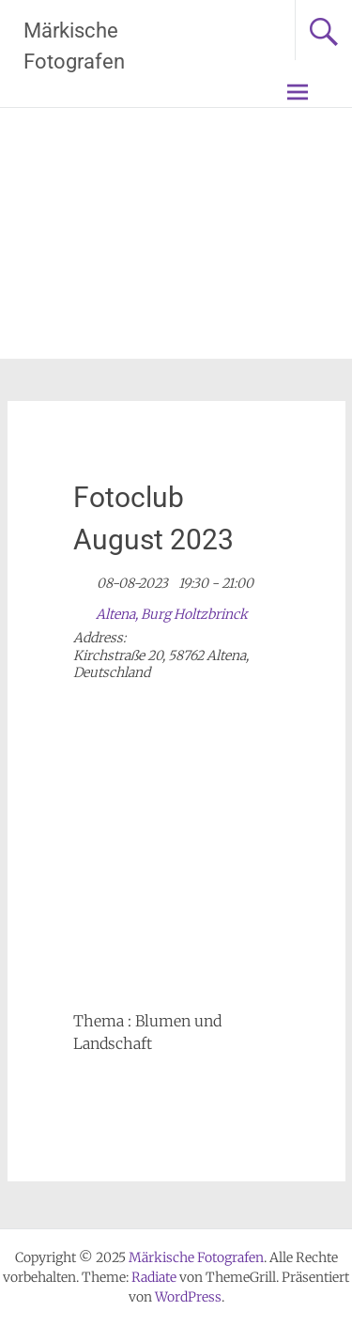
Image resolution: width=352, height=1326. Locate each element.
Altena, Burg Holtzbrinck (172, 614)
